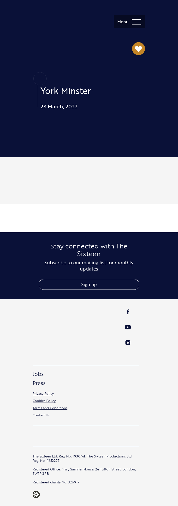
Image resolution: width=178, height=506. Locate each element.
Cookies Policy (44, 400)
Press (39, 383)
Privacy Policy (43, 393)
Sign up (89, 284)
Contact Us (41, 415)
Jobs (38, 374)
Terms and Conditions (50, 407)
